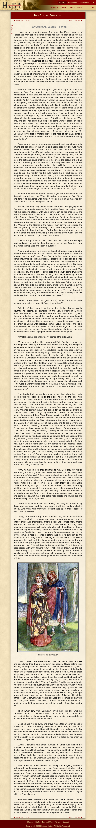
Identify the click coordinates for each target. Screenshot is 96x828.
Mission (30, 822)
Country (54, 7)
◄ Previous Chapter (22, 20)
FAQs (38, 822)
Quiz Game (84, 2)
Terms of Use (47, 822)
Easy (80, 7)
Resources (72, 2)
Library (62, 2)
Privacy (57, 822)
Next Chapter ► (75, 20)
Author (72, 7)
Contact (65, 822)
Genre (63, 7)
